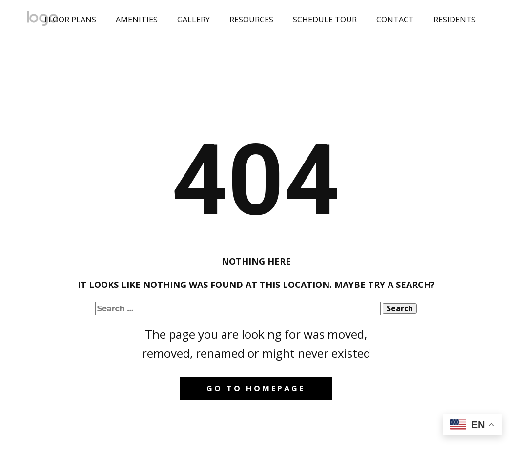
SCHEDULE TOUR (325, 19)
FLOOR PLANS (70, 19)
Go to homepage (255, 388)
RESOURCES (251, 19)
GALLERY (193, 19)
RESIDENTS (454, 19)
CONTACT (395, 19)
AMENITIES (137, 19)
